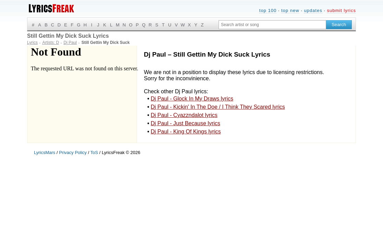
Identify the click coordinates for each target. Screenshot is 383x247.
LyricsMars (44, 152)
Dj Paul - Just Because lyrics (185, 123)
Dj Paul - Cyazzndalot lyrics (184, 115)
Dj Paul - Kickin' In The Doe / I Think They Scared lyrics (218, 107)
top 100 (267, 10)
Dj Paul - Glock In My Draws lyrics (192, 99)
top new (290, 10)
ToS (94, 152)
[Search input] (272, 24)
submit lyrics (341, 10)
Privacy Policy (73, 152)
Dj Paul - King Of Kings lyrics (186, 131)
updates (313, 10)
